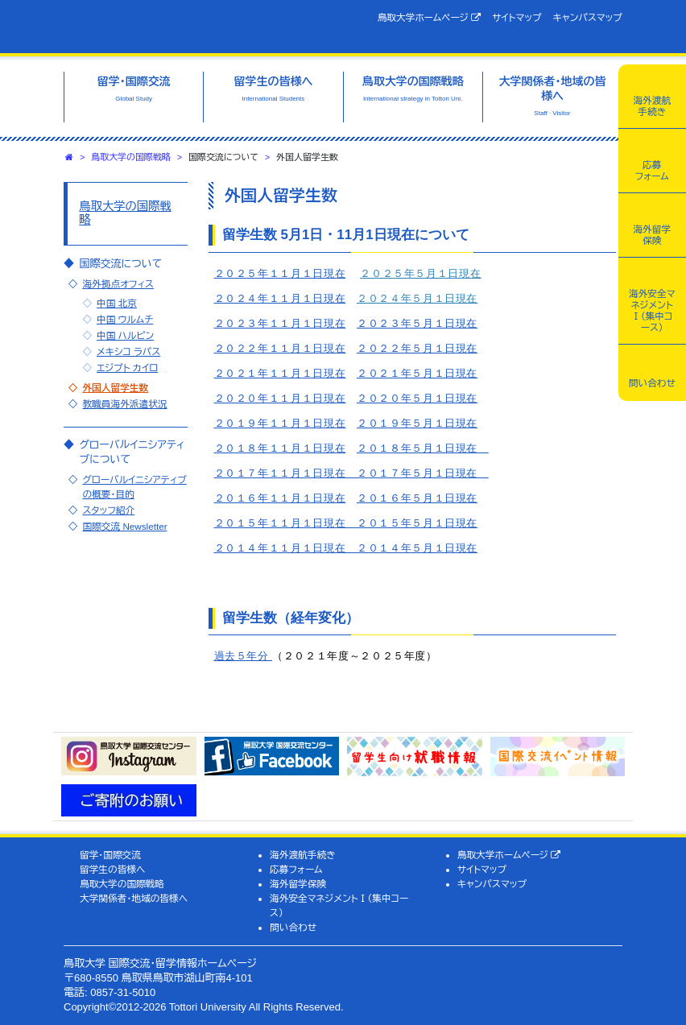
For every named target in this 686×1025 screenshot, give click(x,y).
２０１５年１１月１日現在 (285, 523)
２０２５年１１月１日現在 (280, 273)
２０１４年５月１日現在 (417, 548)
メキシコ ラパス (128, 351)
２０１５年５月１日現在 (417, 523)
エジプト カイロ (127, 367)
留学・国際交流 (110, 854)
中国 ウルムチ (125, 319)
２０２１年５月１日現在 (417, 373)
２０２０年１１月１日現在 (280, 398)
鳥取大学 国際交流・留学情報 (192, 26)
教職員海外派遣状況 (124, 404)
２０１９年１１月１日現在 (280, 423)
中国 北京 (117, 303)
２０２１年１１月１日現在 (280, 373)
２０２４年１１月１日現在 (280, 298)
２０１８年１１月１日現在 (280, 448)
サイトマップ (516, 17)
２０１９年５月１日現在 (417, 423)
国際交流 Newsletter (124, 526)
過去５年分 (243, 656)
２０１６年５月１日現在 (417, 498)
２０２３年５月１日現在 (417, 323)
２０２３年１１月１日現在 (280, 323)
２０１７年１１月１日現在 (285, 473)
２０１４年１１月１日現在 (285, 548)
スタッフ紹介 (108, 510)
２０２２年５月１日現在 (417, 348)
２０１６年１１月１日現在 (280, 498)
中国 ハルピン (125, 335)
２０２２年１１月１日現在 (280, 348)
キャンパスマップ (587, 17)
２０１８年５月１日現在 (417, 448)
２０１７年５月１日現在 (423, 473)
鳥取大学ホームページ (429, 17)
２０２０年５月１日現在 (417, 398)
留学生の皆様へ (113, 869)
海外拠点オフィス (118, 284)
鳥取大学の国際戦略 (131, 157)
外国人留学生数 (115, 387)
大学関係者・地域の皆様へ (134, 898)
